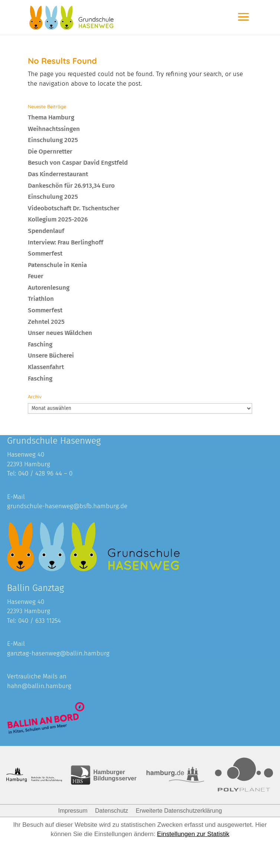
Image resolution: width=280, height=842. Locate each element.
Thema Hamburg (51, 117)
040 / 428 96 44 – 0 (45, 473)
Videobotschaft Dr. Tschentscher (74, 208)
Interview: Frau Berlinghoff (65, 242)
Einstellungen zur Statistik (193, 834)
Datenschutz (111, 811)
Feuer (35, 276)
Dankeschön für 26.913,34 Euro (71, 186)
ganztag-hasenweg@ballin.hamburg (58, 653)
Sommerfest (45, 253)
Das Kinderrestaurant (58, 174)
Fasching (40, 344)
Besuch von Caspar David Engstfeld (78, 163)
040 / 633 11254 (39, 621)
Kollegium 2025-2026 (58, 219)
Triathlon (41, 299)
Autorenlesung (48, 288)
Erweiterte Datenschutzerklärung (179, 811)
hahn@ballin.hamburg (39, 686)
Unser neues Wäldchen (60, 333)
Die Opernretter (50, 151)
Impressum (72, 811)
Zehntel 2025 (46, 322)
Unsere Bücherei (51, 355)
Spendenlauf (46, 231)
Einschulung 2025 (53, 140)
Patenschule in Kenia (57, 265)
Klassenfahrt (46, 367)
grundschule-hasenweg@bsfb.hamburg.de (67, 506)
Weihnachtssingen (54, 129)
